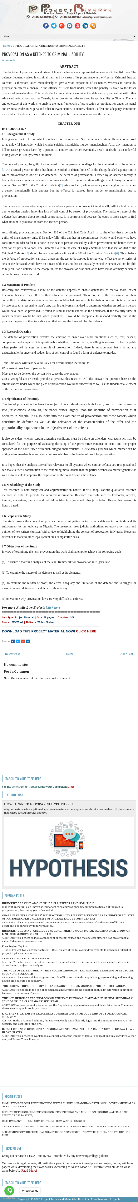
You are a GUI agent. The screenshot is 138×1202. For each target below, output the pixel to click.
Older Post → (128, 653)
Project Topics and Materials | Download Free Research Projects (80, 1199)
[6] (117, 253)
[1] (4, 169)
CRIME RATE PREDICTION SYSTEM (25, 958)
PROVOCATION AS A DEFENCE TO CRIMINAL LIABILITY (43, 54)
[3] (94, 232)
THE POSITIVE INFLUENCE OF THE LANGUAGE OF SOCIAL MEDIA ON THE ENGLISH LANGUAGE (65, 986)
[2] (61, 185)
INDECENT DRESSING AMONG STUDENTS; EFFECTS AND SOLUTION (48, 903)
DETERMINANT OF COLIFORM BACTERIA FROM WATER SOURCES (43, 1121)
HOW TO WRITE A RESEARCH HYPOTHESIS (38, 804)
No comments (8, 60)
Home (7, 45)
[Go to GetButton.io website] (9, 1198)
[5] (27, 253)
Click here (53, 607)
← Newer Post (11, 653)
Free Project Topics (14, 946)
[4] (99, 248)
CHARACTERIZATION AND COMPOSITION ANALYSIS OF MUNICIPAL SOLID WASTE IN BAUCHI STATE (65, 1126)
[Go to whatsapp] (9, 1190)
